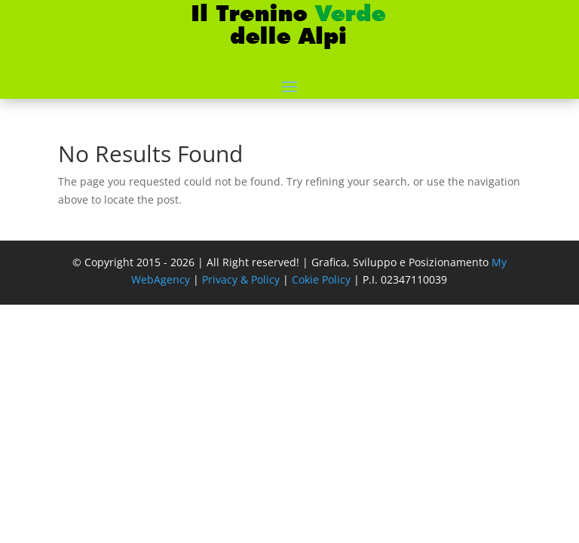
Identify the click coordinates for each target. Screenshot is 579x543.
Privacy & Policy (241, 279)
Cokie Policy (321, 279)
